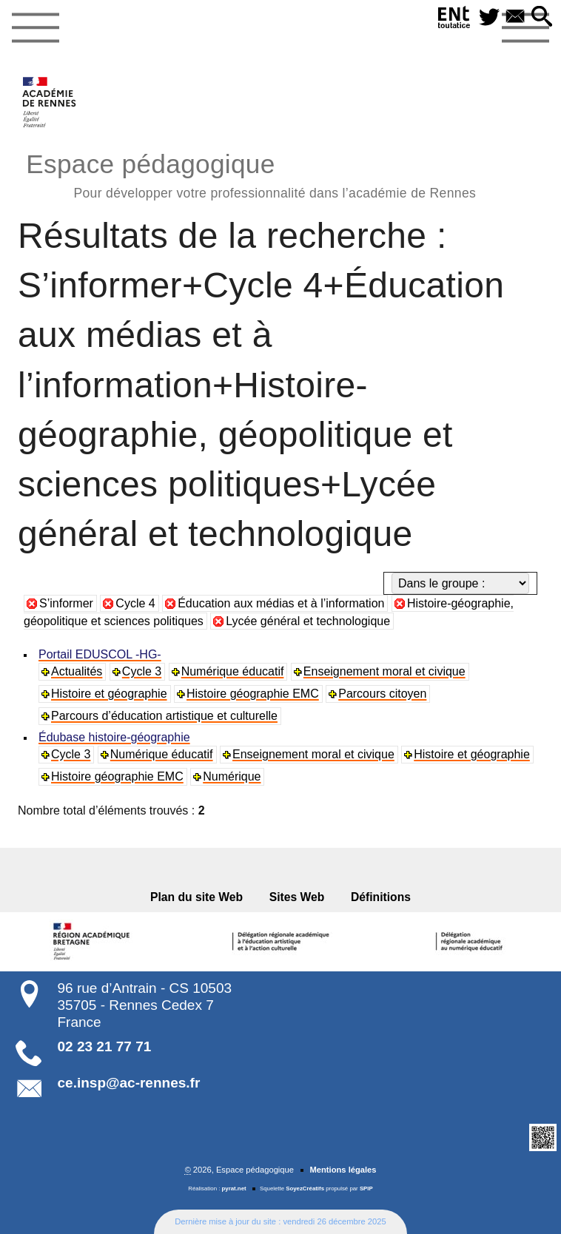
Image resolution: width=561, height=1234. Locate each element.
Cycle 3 (141, 671)
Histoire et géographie (109, 693)
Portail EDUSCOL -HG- (99, 654)
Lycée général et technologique (308, 621)
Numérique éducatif (232, 671)
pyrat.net (234, 1188)
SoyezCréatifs (305, 1188)
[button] (541, 17)
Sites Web (297, 897)
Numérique (232, 776)
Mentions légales (342, 1169)
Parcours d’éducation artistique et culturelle (164, 715)
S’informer (66, 603)
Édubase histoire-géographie (114, 737)
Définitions (381, 897)
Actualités (76, 671)
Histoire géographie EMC (253, 693)
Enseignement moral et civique (384, 671)
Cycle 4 (135, 603)
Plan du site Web (196, 897)
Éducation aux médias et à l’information (281, 603)
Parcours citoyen (382, 693)
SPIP (366, 1188)
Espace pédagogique (251, 173)
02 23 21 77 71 (105, 1046)
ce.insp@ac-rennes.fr (129, 1082)
